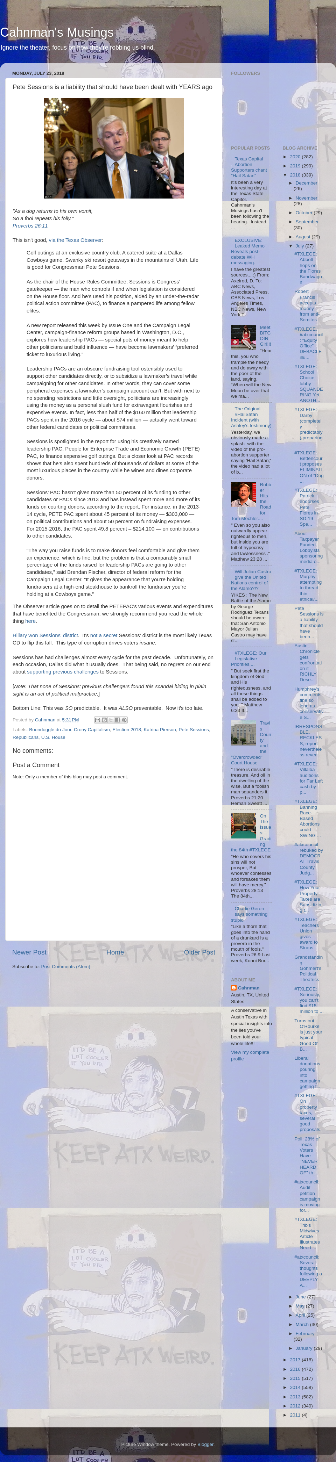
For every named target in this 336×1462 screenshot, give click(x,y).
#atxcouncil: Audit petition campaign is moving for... (307, 1196)
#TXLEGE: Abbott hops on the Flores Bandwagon (308, 268)
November (306, 198)
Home (115, 952)
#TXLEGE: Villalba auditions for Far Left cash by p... (308, 778)
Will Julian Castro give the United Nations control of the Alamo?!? (251, 580)
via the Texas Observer (75, 240)
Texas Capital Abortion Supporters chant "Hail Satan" (249, 167)
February (305, 1333)
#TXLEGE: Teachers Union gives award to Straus (306, 933)
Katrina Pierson (160, 729)
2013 (296, 1396)
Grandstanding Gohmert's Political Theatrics (308, 968)
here (30, 621)
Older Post (199, 952)
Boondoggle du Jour (50, 729)
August (304, 236)
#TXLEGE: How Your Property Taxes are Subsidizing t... (307, 896)
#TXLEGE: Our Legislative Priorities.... (248, 658)
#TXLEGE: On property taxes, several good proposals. (307, 1112)
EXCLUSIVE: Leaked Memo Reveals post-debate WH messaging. (248, 252)
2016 (296, 1369)
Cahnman (249, 988)
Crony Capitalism (92, 729)
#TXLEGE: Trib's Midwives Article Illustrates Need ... (307, 1233)
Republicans (25, 737)
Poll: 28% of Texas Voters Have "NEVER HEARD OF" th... (307, 1155)
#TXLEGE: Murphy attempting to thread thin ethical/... (308, 585)
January (305, 1348)
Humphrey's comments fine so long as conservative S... (308, 703)
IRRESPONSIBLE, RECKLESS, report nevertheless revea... (308, 740)
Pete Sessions (193, 729)
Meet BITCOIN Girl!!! (265, 336)
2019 (296, 165)
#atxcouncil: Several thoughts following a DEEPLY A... (308, 1271)
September (307, 221)
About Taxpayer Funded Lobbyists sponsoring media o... (308, 547)
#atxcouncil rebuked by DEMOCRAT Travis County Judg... (308, 859)
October (305, 212)
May (301, 1306)
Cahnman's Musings (57, 32)
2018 (296, 175)
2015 (296, 1378)
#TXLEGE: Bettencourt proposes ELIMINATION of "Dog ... (309, 467)
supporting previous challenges (63, 672)
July (301, 246)
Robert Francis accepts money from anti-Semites (307, 305)
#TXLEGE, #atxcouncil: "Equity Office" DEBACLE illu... (308, 343)
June (301, 1296)
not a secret (104, 635)
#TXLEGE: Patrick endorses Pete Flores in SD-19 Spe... (306, 507)
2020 (296, 156)
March (303, 1324)
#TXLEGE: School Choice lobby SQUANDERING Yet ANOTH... (308, 383)
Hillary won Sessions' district (45, 635)
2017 (296, 1359)
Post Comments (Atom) (65, 966)
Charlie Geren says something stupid (249, 914)
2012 (296, 1406)
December (306, 183)
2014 (296, 1387)
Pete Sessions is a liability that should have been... (308, 622)
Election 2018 (126, 729)
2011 (296, 1415)
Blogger (205, 1444)
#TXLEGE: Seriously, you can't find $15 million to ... (308, 1000)
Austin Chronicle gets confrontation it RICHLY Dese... (308, 662)
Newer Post (29, 952)
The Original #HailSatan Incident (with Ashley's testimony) (251, 417)
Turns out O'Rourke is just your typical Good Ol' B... (308, 1035)
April (301, 1315)
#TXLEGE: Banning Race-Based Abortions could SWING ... (307, 818)
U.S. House (53, 737)
